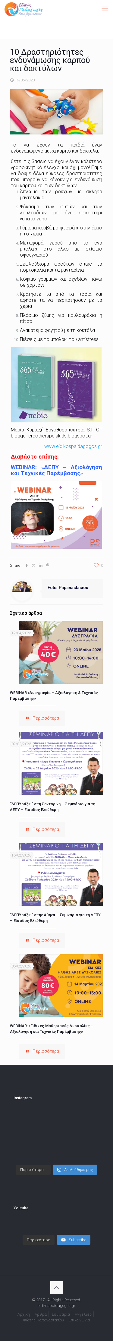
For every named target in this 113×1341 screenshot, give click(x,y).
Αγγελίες (83, 1314)
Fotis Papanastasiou (68, 587)
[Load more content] (39, 1240)
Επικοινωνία (79, 1320)
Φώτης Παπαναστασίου (43, 1320)
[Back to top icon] (56, 1287)
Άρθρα (41, 1314)
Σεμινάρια (61, 1314)
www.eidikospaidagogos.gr (73, 446)
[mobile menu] (105, 9)
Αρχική (23, 1314)
